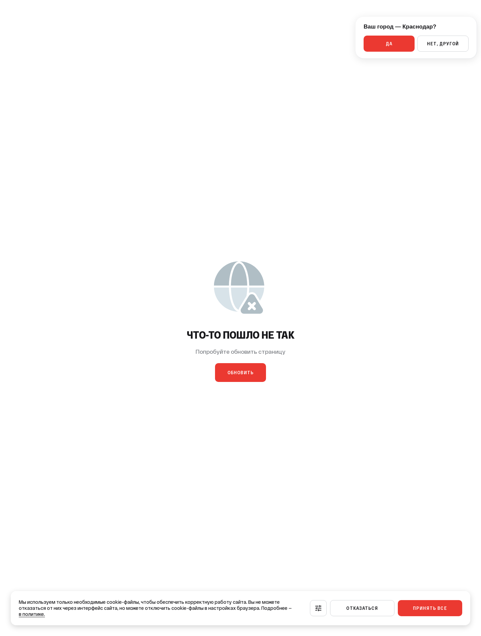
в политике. (32, 614)
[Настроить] (318, 608)
